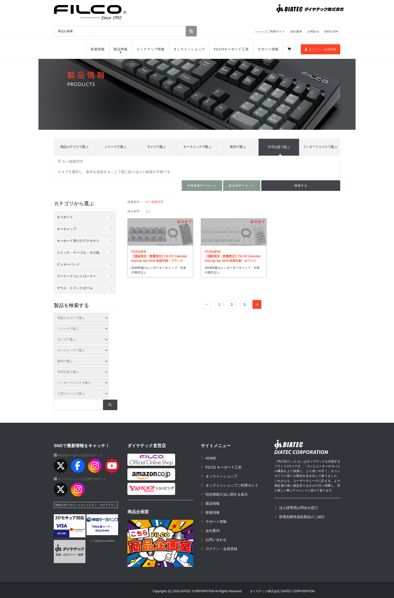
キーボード (65, 217)
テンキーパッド (68, 264)
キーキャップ (66, 229)
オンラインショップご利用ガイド (232, 485)
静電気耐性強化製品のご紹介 (302, 517)
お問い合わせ (216, 540)
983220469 (102, 530)
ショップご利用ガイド (270, 31)
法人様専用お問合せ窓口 (298, 508)
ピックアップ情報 (151, 49)
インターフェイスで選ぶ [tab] (320, 147)
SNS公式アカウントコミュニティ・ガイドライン (85, 504)
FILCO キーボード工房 (223, 467)
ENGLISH (331, 31)
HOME (211, 458)
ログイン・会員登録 (320, 49)
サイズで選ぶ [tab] (156, 147)
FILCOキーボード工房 (231, 49)
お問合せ (313, 31)
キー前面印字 (70, 161)
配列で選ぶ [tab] (238, 147)
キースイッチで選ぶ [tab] (197, 147)
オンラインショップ (189, 49)
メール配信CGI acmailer (102, 541)
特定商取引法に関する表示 (227, 494)
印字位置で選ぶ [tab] (278, 147)
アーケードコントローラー (76, 276)
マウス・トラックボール (75, 288)
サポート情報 (268, 49)
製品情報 (121, 49)
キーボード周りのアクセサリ (78, 241)
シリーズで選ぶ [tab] (115, 147)
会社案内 (296, 31)
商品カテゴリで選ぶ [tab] (74, 147)
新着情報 (98, 49)
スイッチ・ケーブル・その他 (78, 252)
